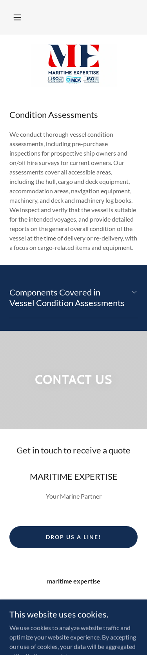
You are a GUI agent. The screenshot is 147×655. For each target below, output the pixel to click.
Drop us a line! (73, 537)
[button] (17, 17)
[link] (74, 65)
